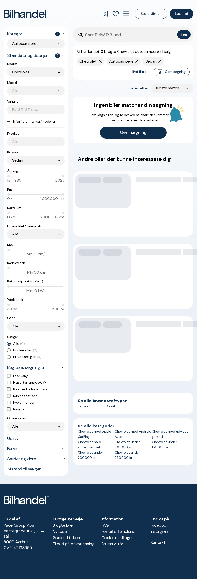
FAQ (105, 525)
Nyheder (60, 531)
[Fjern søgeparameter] (136, 61)
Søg (184, 34)
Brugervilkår (112, 543)
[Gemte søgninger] (105, 14)
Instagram (159, 531)
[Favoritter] (115, 14)
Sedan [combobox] (17, 160)
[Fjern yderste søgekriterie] (100, 61)
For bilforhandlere (117, 531)
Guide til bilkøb (66, 537)
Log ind (181, 13)
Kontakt (157, 542)
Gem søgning (172, 72)
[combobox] (38, 72)
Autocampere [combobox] (24, 43)
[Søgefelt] (130, 35)
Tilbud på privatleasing (74, 543)
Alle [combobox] (15, 234)
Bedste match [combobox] (167, 87)
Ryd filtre (139, 71)
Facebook (159, 525)
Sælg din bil (151, 13)
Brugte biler (63, 525)
